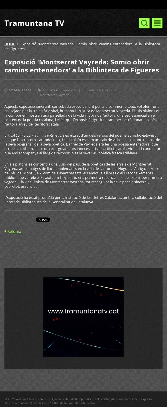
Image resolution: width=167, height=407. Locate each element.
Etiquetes (50, 90)
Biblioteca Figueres (98, 90)
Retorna (14, 231)
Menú (157, 23)
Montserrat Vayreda (54, 95)
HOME (9, 44)
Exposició (68, 90)
